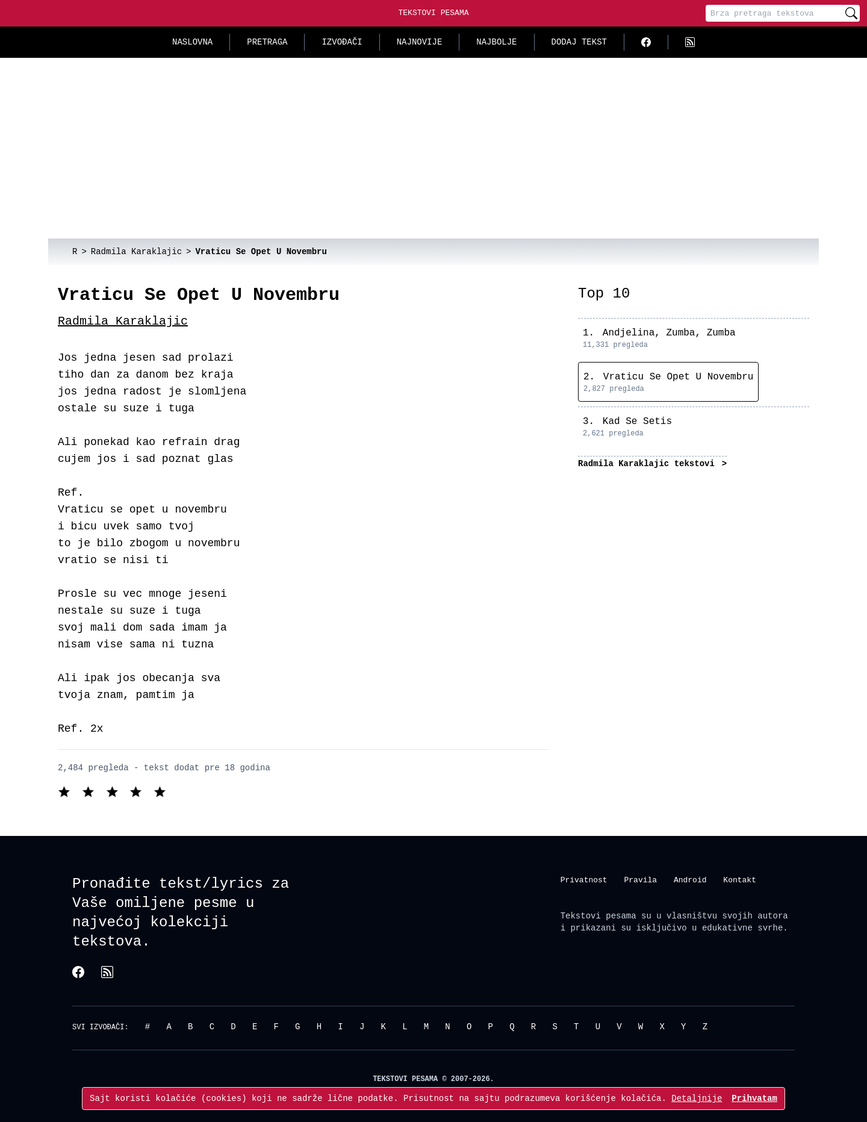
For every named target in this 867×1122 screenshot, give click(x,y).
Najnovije (420, 42)
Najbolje (496, 42)
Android (690, 879)
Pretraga (267, 42)
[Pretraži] (851, 13)
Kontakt (739, 879)
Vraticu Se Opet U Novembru (678, 377)
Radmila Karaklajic (123, 321)
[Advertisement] (433, 148)
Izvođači (342, 42)
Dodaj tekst (579, 42)
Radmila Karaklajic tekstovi (648, 463)
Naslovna (192, 42)
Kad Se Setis (637, 421)
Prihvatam (754, 1098)
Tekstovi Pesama (433, 12)
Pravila (640, 879)
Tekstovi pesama (598, 915)
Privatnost (584, 879)
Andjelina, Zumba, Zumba (669, 333)
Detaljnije (696, 1098)
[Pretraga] (774, 13)
